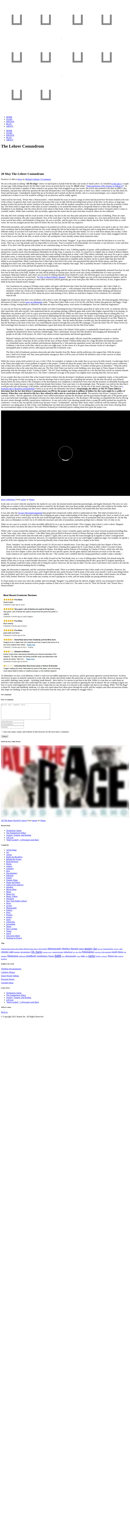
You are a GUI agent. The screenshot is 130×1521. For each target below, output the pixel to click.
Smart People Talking (10, 979)
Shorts (8, 929)
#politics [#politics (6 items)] (66, 951)
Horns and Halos (13, 885)
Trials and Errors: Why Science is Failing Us (104, 186)
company (10, 872)
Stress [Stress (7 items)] (111, 959)
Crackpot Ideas (7, 986)
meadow (9, 890)
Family (9, 881)
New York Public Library (16, 904)
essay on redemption (33, 302)
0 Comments (45, 179)
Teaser (9, 934)
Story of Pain (11, 932)
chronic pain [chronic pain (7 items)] (7, 955)
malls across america (14, 888)
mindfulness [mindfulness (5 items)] (42, 959)
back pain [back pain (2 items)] (100, 952)
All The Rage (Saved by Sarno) (14, 823)
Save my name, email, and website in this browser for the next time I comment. (36, 735)
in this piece (116, 184)
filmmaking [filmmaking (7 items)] (88, 955)
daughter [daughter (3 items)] (17, 955)
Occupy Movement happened (30, 513)
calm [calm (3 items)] (121, 952)
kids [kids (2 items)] (125, 955)
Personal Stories (7, 982)
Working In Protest (14, 941)
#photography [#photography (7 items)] (54, 951)
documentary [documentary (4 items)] (26, 955)
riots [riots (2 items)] (86, 959)
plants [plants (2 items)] (78, 959)
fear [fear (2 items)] (74, 955)
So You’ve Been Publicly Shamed (51, 277)
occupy (9, 909)
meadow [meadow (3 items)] (4, 959)
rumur (23, 499)
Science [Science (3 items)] (98, 959)
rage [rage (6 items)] (83, 959)
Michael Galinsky (32, 179)
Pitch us (4, 1015)
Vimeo (31, 499)
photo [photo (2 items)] (63, 959)
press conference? (8, 499)
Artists (9, 858)
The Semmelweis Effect (16, 836)
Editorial (9, 878)
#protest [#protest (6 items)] (75, 951)
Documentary (11, 876)
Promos (9, 918)
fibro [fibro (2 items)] (77, 955)
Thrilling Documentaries (11, 972)
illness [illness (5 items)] (120, 955)
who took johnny (13, 939)
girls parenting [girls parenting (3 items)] (106, 955)
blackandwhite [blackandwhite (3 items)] (108, 952)
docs (8, 874)
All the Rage (11, 853)
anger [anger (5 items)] (81, 952)
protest (9, 920)
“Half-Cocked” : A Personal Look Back (22, 843)
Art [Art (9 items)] (95, 951)
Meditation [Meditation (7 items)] (12, 959)
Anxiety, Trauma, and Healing (18, 838)
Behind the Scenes (13, 862)
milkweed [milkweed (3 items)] (22, 959)
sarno (8, 923)
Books (8, 867)
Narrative (10, 902)
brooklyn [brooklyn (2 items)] (116, 952)
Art (7, 855)
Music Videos (12, 899)
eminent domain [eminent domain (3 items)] (57, 955)
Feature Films (12, 883)
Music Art (10, 897)
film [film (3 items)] (80, 955)
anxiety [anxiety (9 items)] (88, 951)
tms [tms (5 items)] (116, 959)
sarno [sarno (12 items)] (91, 959)
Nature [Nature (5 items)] (51, 959)
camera (9, 869)
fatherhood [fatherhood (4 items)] (68, 955)
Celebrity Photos (8, 975)
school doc (10, 925)
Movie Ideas (11, 892)
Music (8, 895)
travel (8, 936)
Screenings (10, 927)
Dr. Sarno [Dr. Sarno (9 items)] (36, 954)
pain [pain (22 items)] (58, 959)
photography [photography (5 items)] (70, 959)
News (19, 179)
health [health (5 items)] (114, 955)
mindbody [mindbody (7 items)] (31, 959)
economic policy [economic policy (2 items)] (47, 955)
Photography (11, 911)
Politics (9, 913)
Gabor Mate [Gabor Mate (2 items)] (97, 955)
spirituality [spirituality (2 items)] (104, 959)
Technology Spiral (13, 834)
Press (8, 916)
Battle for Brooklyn (14, 860)
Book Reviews (12, 865)
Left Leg (9, 840)
